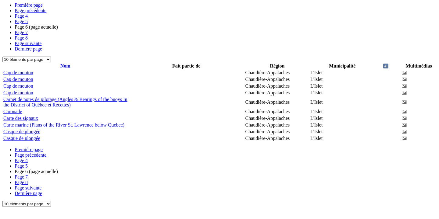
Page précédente (30, 10)
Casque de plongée (21, 131)
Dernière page (28, 48)
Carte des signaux (20, 118)
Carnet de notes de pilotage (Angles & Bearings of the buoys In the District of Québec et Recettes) (65, 102)
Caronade (12, 111)
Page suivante (28, 43)
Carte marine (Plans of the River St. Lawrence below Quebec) (63, 124)
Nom (65, 65)
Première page (29, 5)
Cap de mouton (18, 72)
